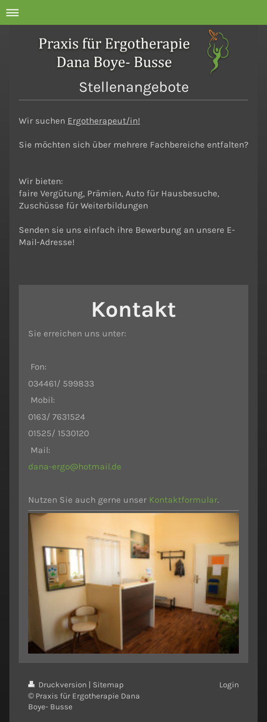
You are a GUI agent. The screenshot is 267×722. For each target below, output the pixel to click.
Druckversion (58, 684)
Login (229, 684)
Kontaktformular (183, 499)
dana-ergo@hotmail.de (74, 466)
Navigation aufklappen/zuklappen (133, 12)
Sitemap (108, 684)
